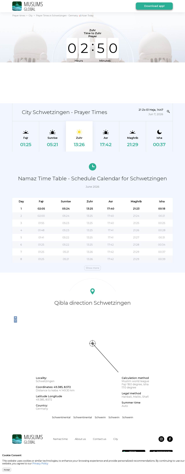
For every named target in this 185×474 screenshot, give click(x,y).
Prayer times (18, 15)
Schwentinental (61, 417)
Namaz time (60, 439)
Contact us (99, 439)
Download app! (154, 6)
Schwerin (100, 417)
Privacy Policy (40, 463)
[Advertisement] (92, 82)
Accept (7, 470)
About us (80, 439)
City (31, 15)
